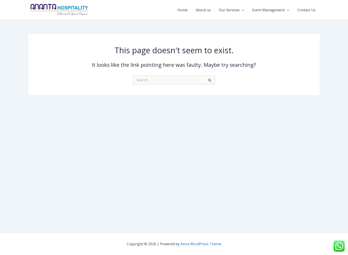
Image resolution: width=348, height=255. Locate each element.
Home (187, 10)
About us (206, 10)
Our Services (234, 10)
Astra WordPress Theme (200, 243)
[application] (244, 10)
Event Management (272, 10)
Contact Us (307, 10)
